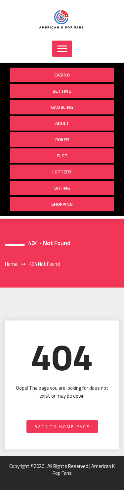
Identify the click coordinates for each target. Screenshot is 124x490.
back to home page (62, 426)
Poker (62, 139)
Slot (62, 155)
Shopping (62, 203)
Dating (62, 187)
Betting (62, 90)
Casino (62, 74)
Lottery (62, 171)
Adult (62, 123)
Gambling (62, 107)
